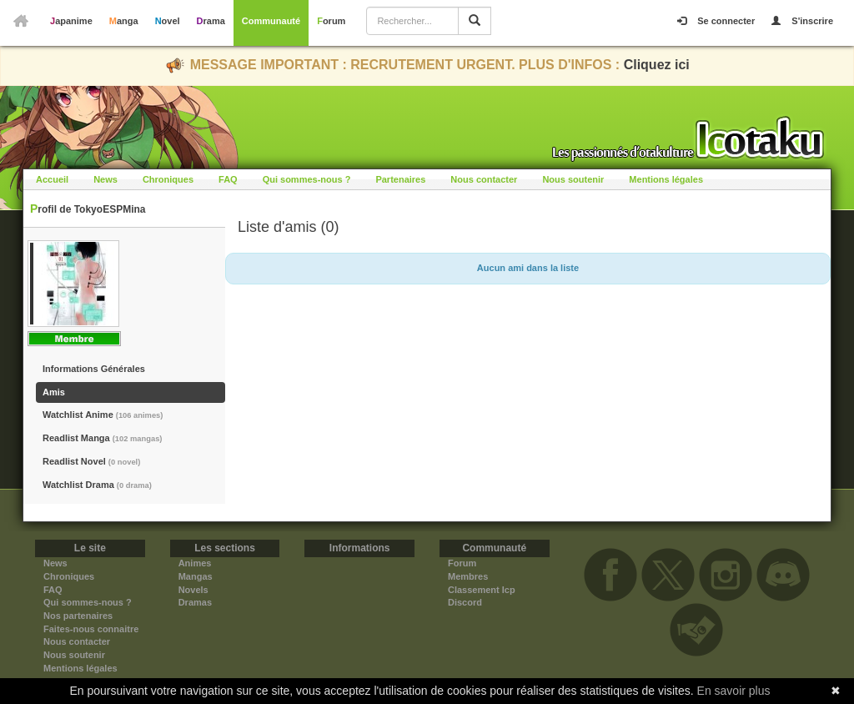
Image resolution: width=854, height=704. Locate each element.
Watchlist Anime (103, 415)
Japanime (71, 21)
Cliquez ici (657, 65)
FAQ (228, 179)
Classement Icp (481, 590)
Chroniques (168, 179)
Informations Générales (94, 369)
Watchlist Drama (97, 485)
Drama (211, 21)
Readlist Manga (102, 438)
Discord (465, 602)
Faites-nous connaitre (90, 629)
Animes (195, 563)
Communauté (271, 21)
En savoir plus (734, 690)
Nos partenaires (78, 616)
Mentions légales (666, 179)
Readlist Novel (91, 461)
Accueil (52, 179)
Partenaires (400, 179)
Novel (167, 21)
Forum (331, 21)
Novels (193, 590)
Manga (123, 21)
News (105, 179)
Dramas (195, 602)
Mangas (195, 576)
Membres (468, 576)
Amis (54, 392)
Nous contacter (483, 179)
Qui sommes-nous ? (307, 179)
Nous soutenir (573, 179)
